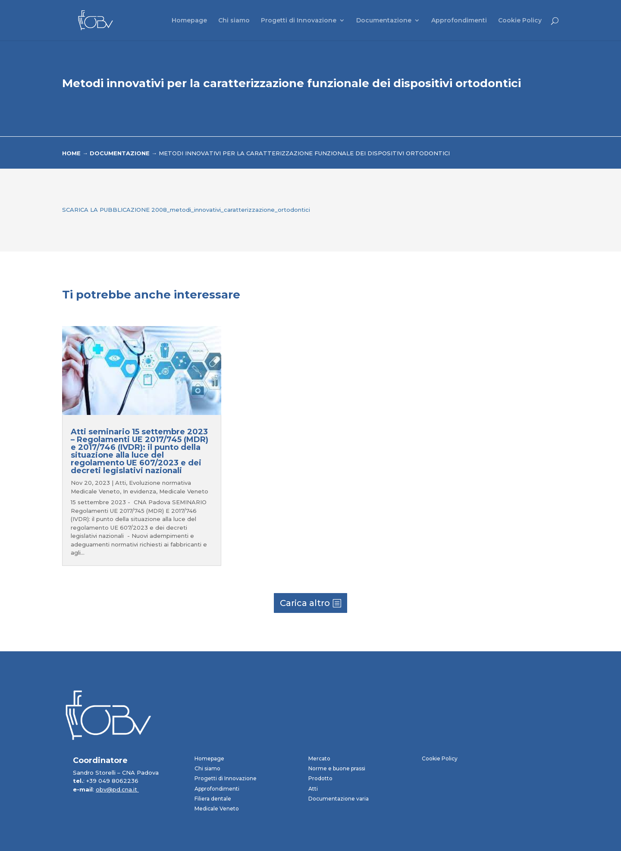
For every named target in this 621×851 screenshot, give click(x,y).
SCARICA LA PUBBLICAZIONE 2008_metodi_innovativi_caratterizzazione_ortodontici (186, 209)
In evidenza (139, 491)
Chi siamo (234, 20)
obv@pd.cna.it (117, 789)
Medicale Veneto (183, 491)
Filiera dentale (212, 798)
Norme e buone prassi (336, 768)
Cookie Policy (520, 20)
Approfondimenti (459, 20)
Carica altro (305, 603)
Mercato (319, 758)
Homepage (189, 20)
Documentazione (383, 20)
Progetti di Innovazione (298, 20)
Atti (120, 482)
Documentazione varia (338, 798)
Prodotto (320, 778)
